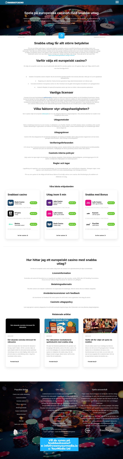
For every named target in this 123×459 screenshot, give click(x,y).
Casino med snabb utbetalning (21, 394)
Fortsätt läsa (14, 361)
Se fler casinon (23, 235)
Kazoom (95, 213)
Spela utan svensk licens (21, 424)
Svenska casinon (21, 401)
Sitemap (21, 421)
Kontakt (21, 417)
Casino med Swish (48, 431)
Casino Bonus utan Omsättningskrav (65, 431)
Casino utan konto (21, 404)
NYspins (18, 213)
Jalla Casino (57, 201)
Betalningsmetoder (21, 407)
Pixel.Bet (95, 223)
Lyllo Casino (58, 213)
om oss (60, 412)
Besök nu (33, 202)
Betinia (17, 223)
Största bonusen (21, 414)
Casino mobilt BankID (21, 411)
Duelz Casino (19, 202)
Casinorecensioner (21, 397)
